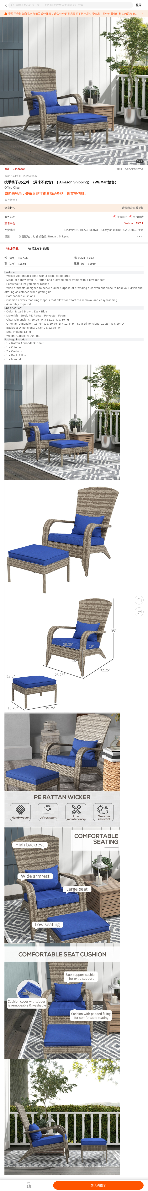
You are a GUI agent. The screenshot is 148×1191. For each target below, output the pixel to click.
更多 (140, 229)
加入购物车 (98, 1185)
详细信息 (12, 248)
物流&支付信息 (38, 248)
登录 (139, 5)
